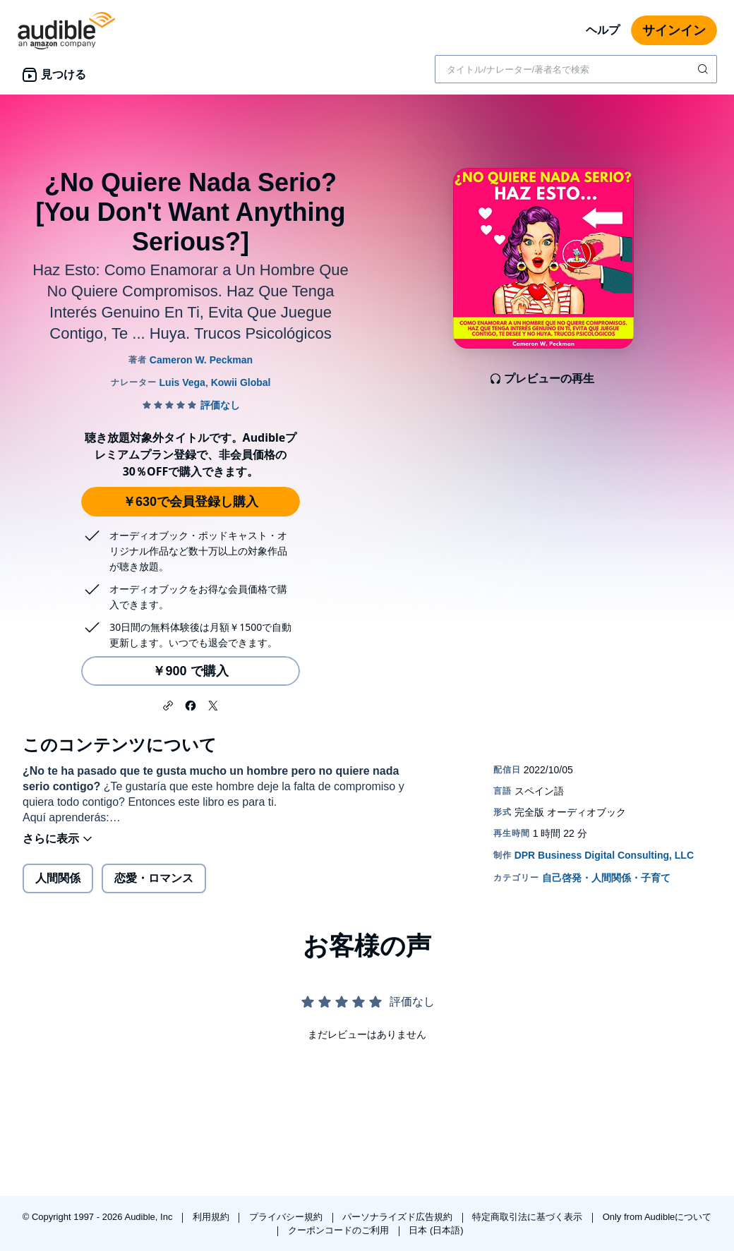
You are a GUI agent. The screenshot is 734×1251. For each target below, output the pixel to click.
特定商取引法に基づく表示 (528, 1216)
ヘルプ (603, 30)
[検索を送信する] (704, 69)
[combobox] (576, 69)
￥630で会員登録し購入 (190, 502)
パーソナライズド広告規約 (398, 1216)
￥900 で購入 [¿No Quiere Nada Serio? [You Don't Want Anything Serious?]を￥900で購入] (190, 671)
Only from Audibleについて (657, 1216)
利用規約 (212, 1216)
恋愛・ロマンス (153, 878)
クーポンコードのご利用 (340, 1230)
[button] (168, 704)
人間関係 (57, 878)
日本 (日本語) (436, 1230)
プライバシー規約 (287, 1216)
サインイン (674, 30)
